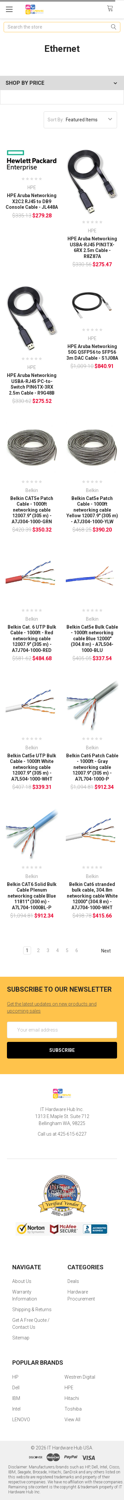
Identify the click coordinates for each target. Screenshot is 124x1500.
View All (72, 1419)
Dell (16, 1387)
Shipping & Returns (32, 1309)
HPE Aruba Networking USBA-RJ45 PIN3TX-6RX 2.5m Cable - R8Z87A (92, 247)
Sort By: (56, 119)
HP (15, 1377)
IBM (16, 1398)
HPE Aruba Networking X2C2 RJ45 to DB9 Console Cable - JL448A (32, 201)
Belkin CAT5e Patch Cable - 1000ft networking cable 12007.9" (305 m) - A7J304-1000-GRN (31, 510)
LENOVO (21, 1419)
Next (109, 950)
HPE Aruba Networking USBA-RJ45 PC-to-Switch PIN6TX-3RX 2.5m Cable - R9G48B (32, 384)
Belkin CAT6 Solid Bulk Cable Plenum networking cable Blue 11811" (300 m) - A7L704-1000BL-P (32, 896)
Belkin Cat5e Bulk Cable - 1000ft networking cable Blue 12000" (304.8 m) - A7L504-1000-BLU (92, 638)
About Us (21, 1281)
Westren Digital (79, 1377)
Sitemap (20, 1337)
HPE (68, 1387)
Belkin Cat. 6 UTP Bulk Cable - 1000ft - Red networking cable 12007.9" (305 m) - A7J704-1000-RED (32, 638)
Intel (16, 1409)
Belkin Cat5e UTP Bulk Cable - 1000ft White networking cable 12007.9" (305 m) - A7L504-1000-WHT (31, 767)
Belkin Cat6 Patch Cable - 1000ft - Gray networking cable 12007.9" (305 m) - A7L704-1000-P (92, 767)
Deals (73, 1281)
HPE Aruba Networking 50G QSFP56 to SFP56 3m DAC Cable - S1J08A (92, 352)
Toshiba (73, 1409)
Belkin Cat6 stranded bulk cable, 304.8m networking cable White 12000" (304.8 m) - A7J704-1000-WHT (92, 896)
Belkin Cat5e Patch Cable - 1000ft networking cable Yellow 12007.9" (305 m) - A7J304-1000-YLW (92, 510)
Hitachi (71, 1398)
